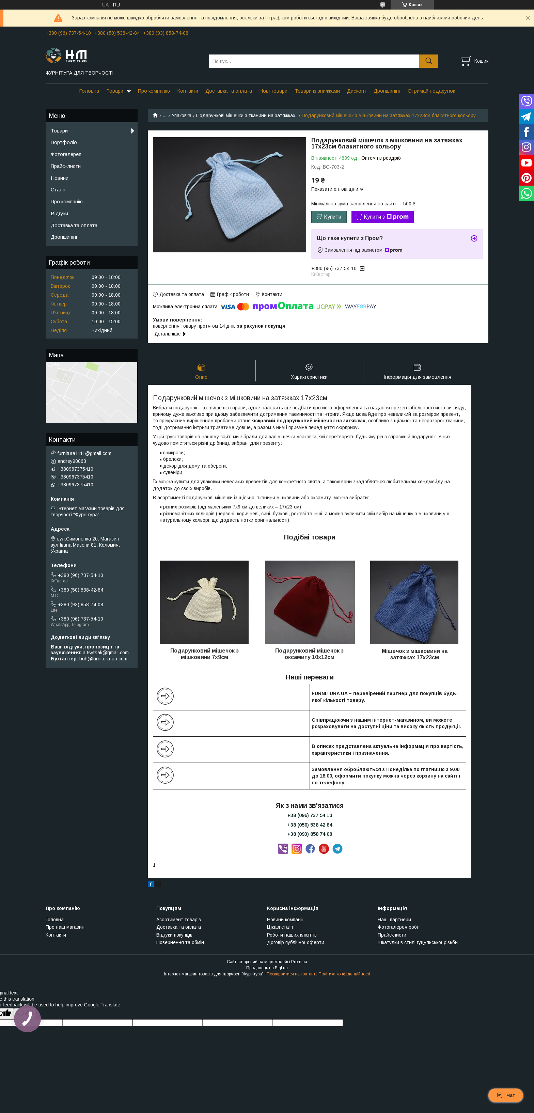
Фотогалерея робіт (399, 927)
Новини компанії (285, 919)
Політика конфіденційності (344, 974)
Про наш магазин (65, 927)
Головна (89, 91)
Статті (58, 189)
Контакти (187, 91)
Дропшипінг (387, 91)
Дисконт (356, 91)
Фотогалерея (66, 154)
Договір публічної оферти (295, 942)
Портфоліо (64, 142)
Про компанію (154, 91)
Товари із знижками (317, 91)
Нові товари (273, 91)
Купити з (386, 217)
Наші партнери (394, 919)
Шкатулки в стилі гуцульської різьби (418, 942)
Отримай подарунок (431, 91)
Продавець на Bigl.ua (267, 968)
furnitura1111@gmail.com (84, 453)
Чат (506, 1095)
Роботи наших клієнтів (292, 935)
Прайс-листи (66, 166)
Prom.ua (299, 961)
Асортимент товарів (178, 919)
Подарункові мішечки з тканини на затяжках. (246, 115)
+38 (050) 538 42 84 (309, 825)
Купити (332, 217)
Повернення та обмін (180, 942)
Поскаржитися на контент (291, 974)
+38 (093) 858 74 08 (309, 834)
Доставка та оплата (228, 91)
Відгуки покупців (174, 935)
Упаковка (181, 115)
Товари (114, 91)
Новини (59, 178)
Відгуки (59, 213)
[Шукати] (428, 61)
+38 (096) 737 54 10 (309, 815)
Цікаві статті (281, 927)
